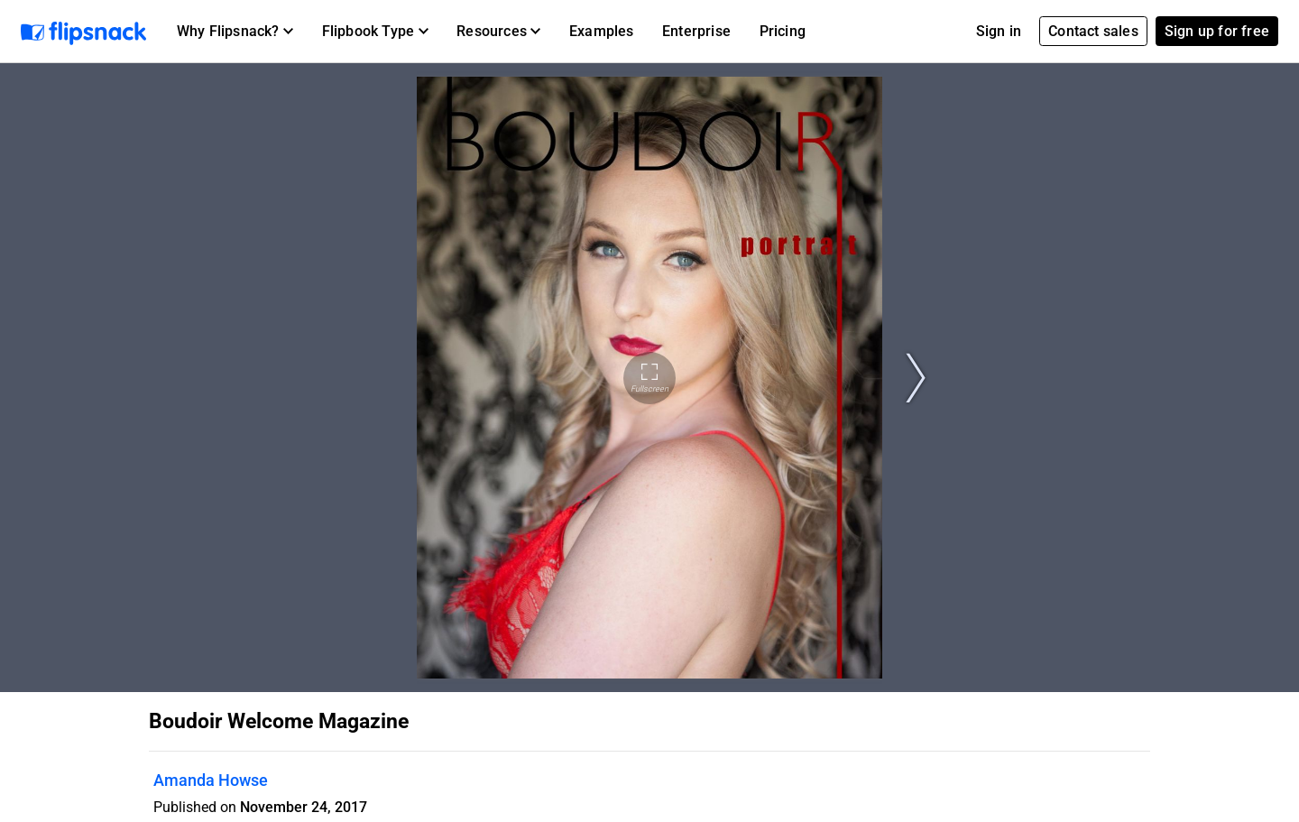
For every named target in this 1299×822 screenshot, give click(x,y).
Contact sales (1093, 31)
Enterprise (696, 31)
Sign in (998, 31)
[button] (235, 32)
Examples (601, 31)
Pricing (783, 31)
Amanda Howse (210, 780)
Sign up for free (1217, 31)
